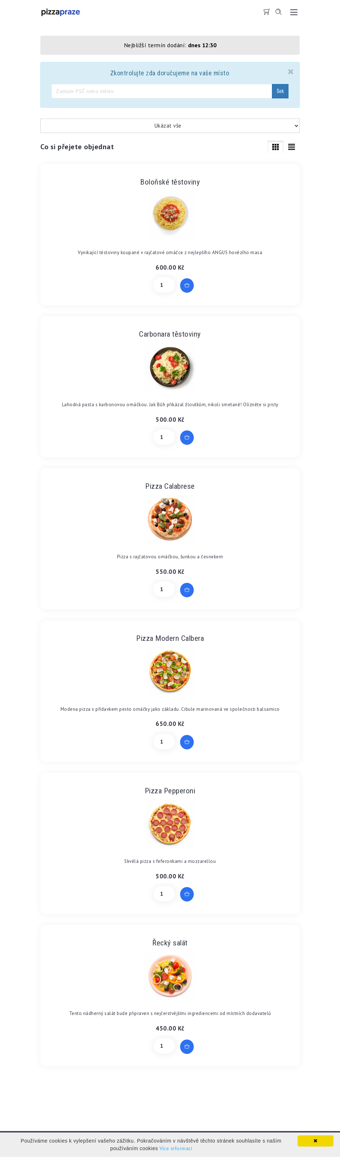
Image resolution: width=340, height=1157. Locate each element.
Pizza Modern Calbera (170, 638)
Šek (280, 91)
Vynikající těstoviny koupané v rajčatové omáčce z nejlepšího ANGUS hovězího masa (170, 252)
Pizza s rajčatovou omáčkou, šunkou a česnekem (170, 557)
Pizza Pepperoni (170, 790)
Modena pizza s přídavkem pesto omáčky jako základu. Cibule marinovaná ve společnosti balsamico (170, 709)
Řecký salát (170, 943)
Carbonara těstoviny (170, 334)
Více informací (176, 1148)
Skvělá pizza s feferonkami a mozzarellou (170, 861)
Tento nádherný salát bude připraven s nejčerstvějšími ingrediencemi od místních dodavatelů (170, 1013)
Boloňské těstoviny (170, 182)
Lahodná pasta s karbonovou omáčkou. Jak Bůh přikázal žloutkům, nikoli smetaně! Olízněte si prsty (170, 405)
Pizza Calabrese (170, 486)
